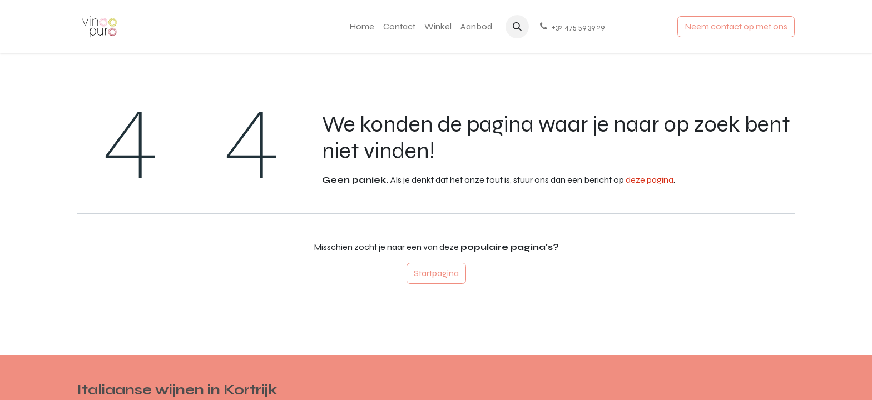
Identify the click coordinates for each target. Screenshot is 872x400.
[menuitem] (362, 27)
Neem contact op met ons (736, 26)
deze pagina (649, 179)
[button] (517, 26)
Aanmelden (643, 26)
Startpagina (436, 273)
